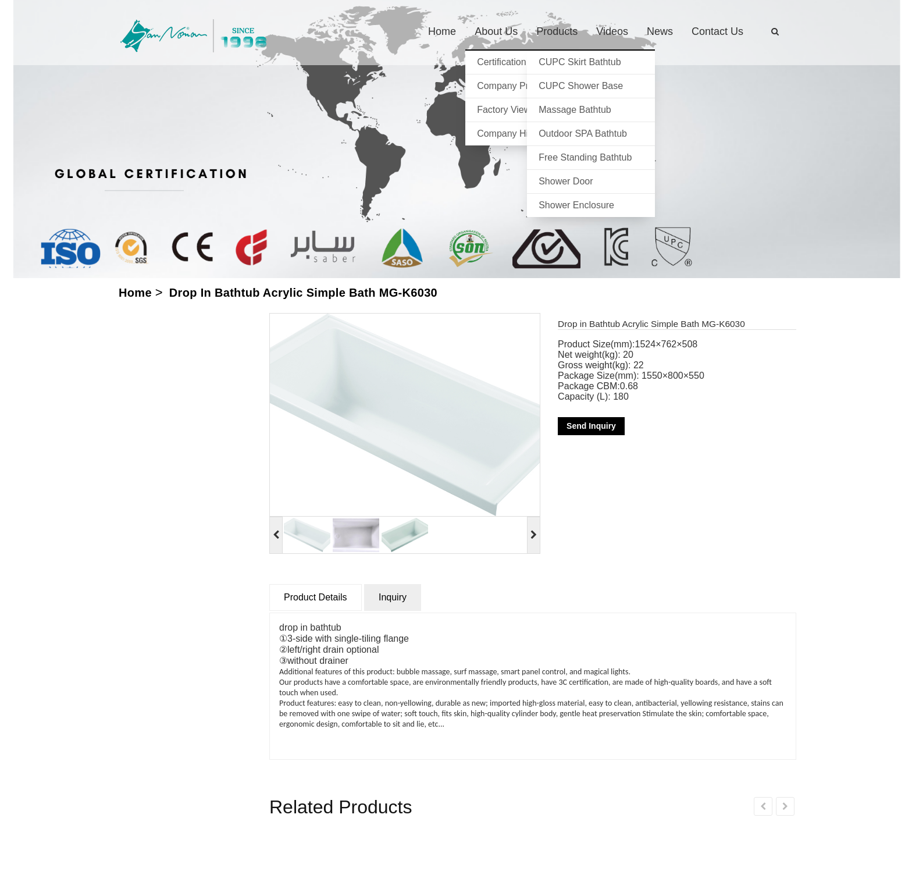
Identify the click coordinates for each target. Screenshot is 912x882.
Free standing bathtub (585, 157)
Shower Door (566, 181)
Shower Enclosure (576, 205)
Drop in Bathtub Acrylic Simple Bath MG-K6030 (303, 292)
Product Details (315, 597)
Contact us (717, 31)
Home (442, 31)
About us (496, 31)
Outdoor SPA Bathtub (583, 133)
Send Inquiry (591, 426)
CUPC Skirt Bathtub (580, 62)
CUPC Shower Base (581, 86)
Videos (612, 31)
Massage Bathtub (575, 110)
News (660, 31)
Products (557, 31)
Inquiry (393, 597)
